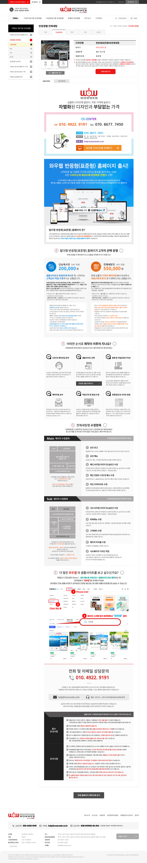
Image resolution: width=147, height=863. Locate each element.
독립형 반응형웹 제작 (16, 77)
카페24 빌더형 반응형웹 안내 (19, 35)
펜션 (11, 48)
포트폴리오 (36, 2)
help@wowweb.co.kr (57, 825)
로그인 (121, 2)
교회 (11, 53)
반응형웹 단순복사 (15, 61)
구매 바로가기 (105, 72)
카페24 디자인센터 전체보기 (19, 2)
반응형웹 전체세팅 (15, 40)
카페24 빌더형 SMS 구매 (17, 72)
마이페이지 (132, 2)
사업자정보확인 (13, 846)
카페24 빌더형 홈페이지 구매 (19, 67)
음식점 (11, 57)
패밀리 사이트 (126, 837)
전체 (45, 32)
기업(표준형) (13, 44)
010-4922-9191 (30, 825)
